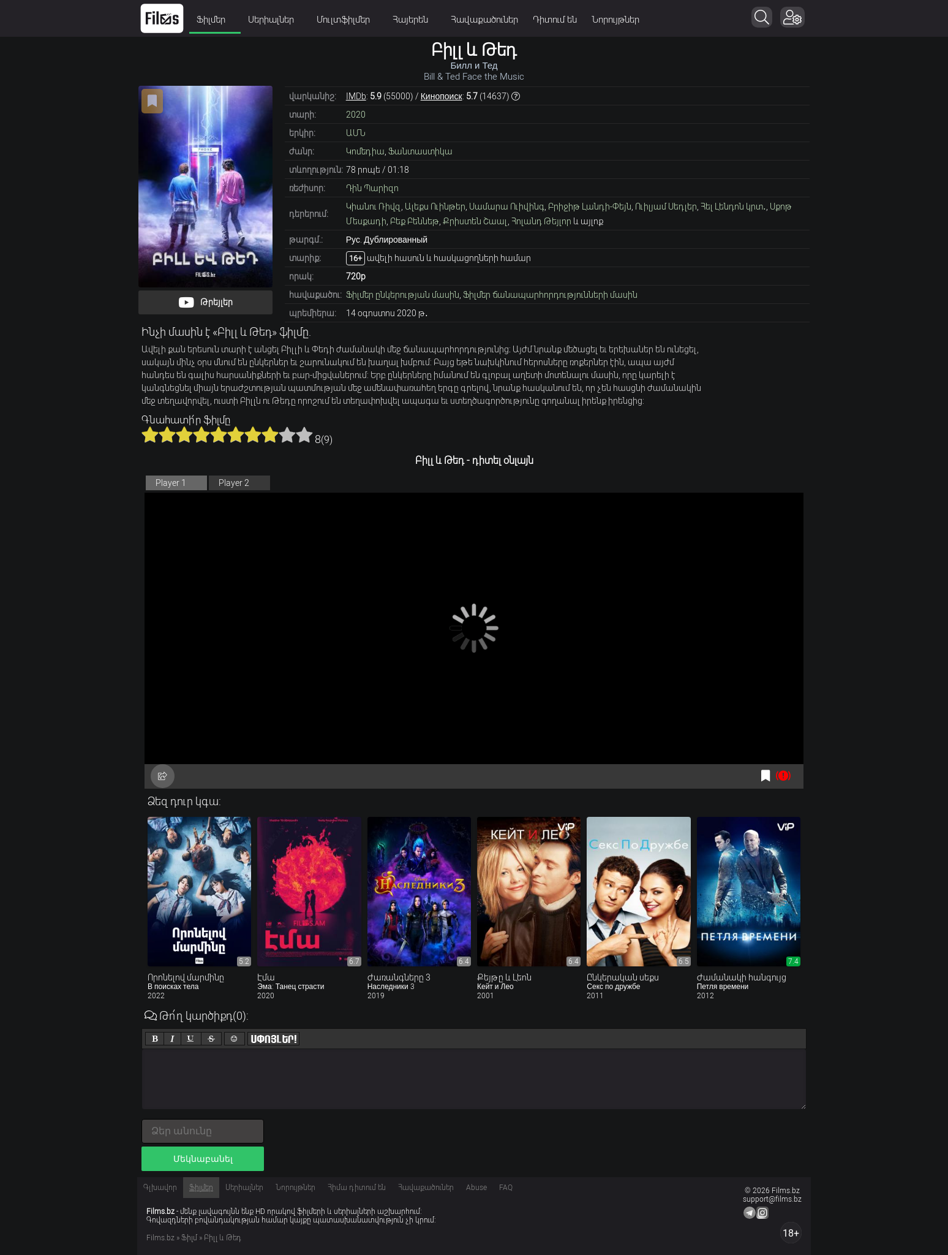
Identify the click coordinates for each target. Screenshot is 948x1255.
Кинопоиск (441, 96)
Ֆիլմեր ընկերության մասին (402, 295)
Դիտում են (555, 19)
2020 (356, 114)
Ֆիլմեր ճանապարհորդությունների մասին (550, 295)
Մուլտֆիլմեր (347, 19)
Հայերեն (414, 19)
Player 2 (234, 483)
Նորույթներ (615, 19)
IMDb (356, 96)
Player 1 (171, 483)
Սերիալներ (275, 19)
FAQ (506, 1187)
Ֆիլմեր (215, 19)
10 (304, 434)
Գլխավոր (160, 1187)
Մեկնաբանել (203, 1159)
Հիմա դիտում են (357, 1187)
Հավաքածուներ (484, 19)
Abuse (476, 1187)
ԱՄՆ (356, 133)
